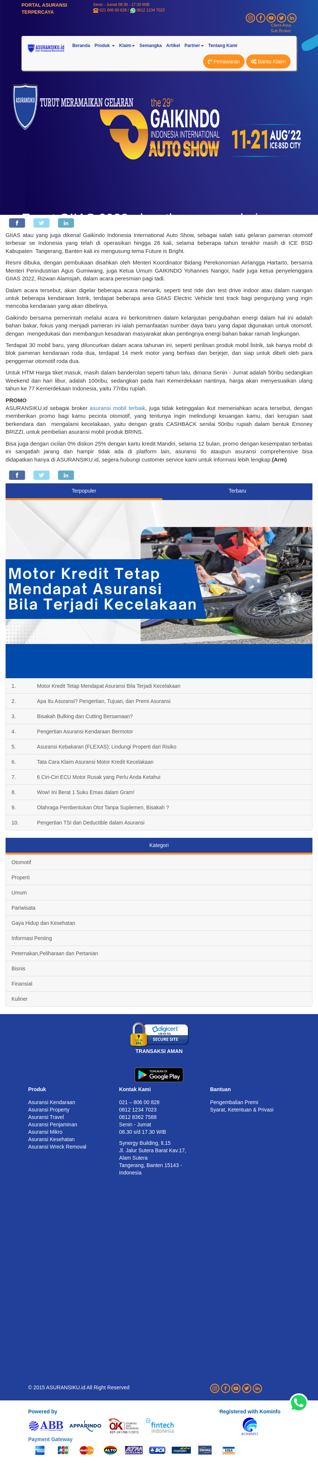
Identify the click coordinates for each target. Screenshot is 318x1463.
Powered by (42, 1411)
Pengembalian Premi (234, 1102)
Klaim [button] (127, 45)
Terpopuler (84, 491)
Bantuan (220, 1089)
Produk (37, 1089)
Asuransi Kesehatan (51, 1139)
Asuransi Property (48, 1110)
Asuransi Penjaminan (52, 1124)
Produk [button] (105, 45)
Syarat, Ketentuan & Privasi (242, 1110)
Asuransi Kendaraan (51, 1102)
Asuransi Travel (46, 1117)
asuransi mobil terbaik (117, 408)
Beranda (81, 45)
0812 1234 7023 (151, 10)
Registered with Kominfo (250, 1411)
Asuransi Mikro (45, 1132)
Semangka (150, 45)
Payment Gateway (50, 1439)
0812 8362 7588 (137, 1117)
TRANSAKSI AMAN (158, 1051)
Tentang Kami (222, 45)
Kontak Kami (135, 1089)
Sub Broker (281, 31)
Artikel (173, 45)
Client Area (281, 25)
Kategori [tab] (159, 845)
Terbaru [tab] (237, 491)
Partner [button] (194, 45)
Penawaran (224, 61)
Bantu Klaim (268, 61)
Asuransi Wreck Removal (57, 1147)
